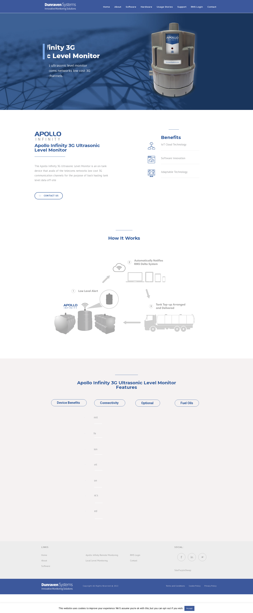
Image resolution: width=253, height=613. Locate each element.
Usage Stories (165, 6)
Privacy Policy (210, 586)
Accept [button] (189, 608)
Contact (211, 6)
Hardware (146, 6)
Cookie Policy (195, 586)
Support (181, 6)
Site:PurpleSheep (182, 570)
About (117, 6)
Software (131, 6)
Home (106, 6)
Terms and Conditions (175, 586)
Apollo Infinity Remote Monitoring (102, 555)
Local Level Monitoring (97, 560)
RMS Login (197, 6)
